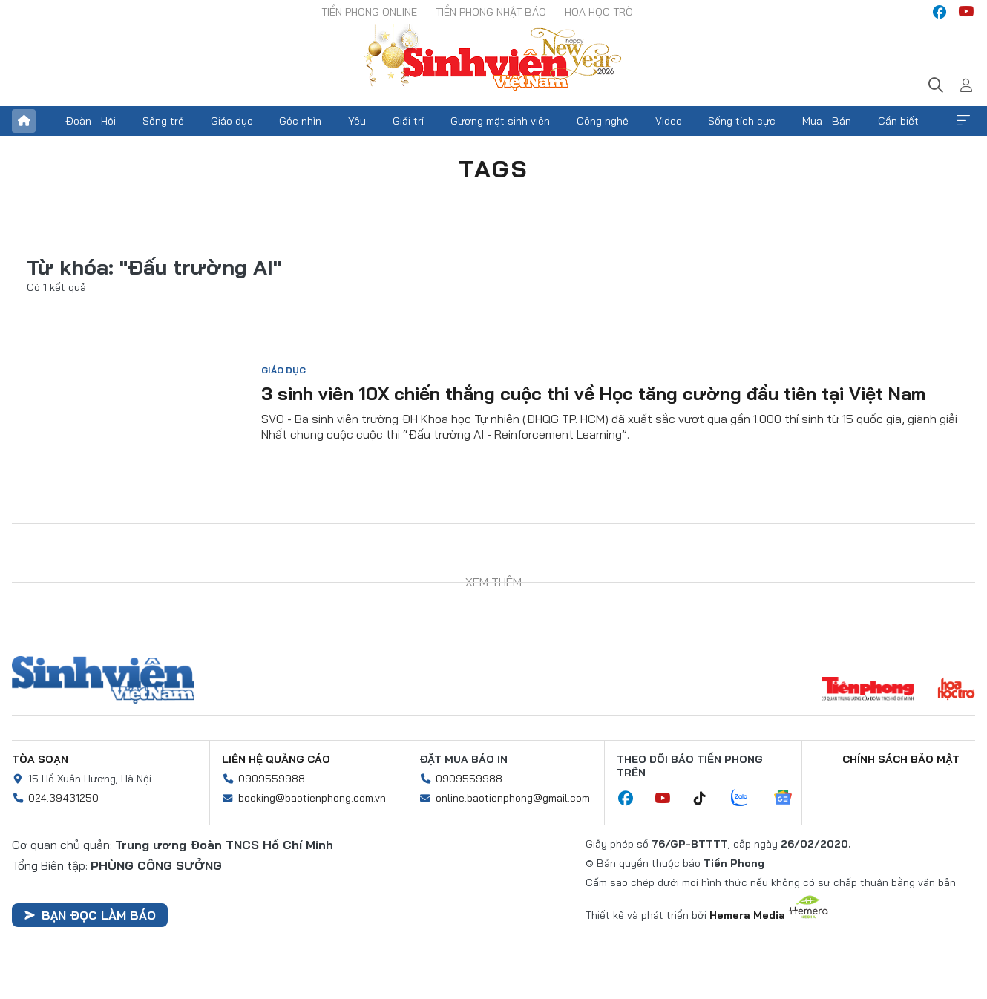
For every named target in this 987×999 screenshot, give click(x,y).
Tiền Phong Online (369, 12)
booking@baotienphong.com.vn (312, 798)
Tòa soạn (40, 759)
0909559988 (271, 778)
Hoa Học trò (599, 12)
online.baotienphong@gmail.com (513, 798)
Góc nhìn (300, 121)
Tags (493, 168)
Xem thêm (963, 121)
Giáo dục (232, 121)
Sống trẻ (163, 121)
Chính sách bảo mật (901, 759)
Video (668, 121)
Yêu (357, 121)
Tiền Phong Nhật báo (491, 12)
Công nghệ (603, 121)
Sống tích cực (742, 121)
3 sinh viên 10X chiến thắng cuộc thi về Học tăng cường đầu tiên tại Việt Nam (593, 393)
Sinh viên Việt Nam (103, 680)
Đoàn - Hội (90, 121)
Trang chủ (24, 121)
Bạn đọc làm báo (90, 915)
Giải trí (408, 121)
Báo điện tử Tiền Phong (493, 59)
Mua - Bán (826, 121)
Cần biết (898, 121)
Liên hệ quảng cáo (276, 759)
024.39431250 (63, 798)
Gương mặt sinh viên (500, 121)
